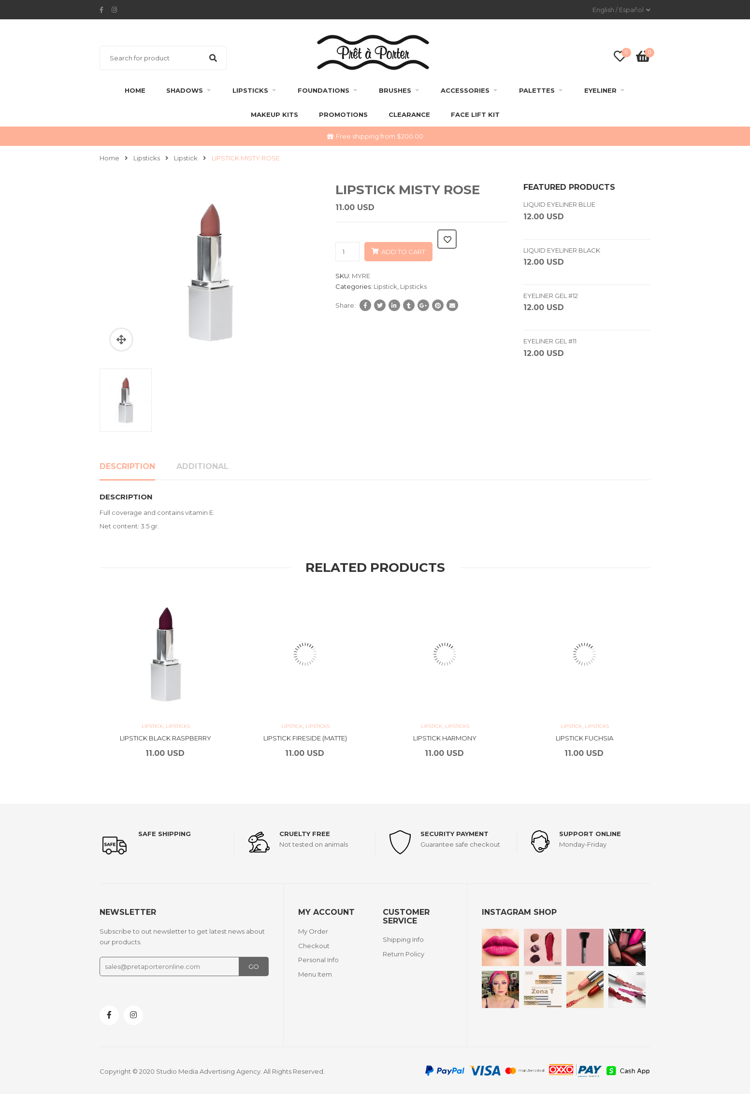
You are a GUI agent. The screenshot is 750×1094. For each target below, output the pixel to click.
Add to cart (403, 252)
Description (127, 466)
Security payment (454, 834)
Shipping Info (403, 939)
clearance (409, 114)
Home (135, 90)
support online (590, 834)
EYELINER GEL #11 (550, 341)
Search (213, 58)
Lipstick (186, 158)
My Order (313, 931)
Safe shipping (164, 834)
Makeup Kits (274, 114)
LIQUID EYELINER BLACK (561, 250)
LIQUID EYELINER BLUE (559, 204)
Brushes (395, 90)
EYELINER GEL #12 (550, 295)
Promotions (343, 114)
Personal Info (318, 960)
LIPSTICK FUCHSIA (584, 738)
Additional (202, 466)
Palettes (537, 90)
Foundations (323, 90)
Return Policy (403, 954)
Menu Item (315, 974)
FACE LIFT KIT (475, 114)
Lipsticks (250, 90)
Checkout (314, 946)
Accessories (465, 90)
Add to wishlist (447, 239)
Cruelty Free (304, 834)
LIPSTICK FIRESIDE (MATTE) (305, 738)
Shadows (184, 90)
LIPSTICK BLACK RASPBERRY (165, 738)
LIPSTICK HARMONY (444, 738)
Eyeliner (600, 90)
